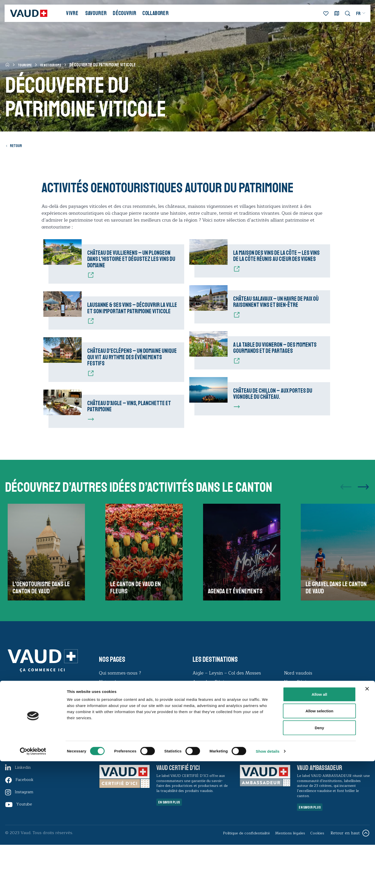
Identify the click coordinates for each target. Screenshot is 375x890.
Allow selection (319, 840)
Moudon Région (210, 767)
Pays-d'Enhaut (300, 740)
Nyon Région (298, 722)
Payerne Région (301, 731)
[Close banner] (367, 817)
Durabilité (110, 740)
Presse (106, 758)
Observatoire (113, 749)
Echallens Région (211, 731)
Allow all (319, 823)
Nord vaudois (298, 713)
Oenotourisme (57, 65)
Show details (268, 880)
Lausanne (203, 740)
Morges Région (209, 758)
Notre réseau (113, 722)
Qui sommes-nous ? (120, 713)
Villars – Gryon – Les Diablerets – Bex (326, 758)
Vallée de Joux (299, 749)
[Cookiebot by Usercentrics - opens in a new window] (33, 880)
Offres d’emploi (115, 731)
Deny (319, 856)
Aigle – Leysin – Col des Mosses (227, 713)
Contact (107, 767)
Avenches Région (211, 722)
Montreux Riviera (212, 749)
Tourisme (27, 65)
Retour (18, 145)
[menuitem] (356, 16)
